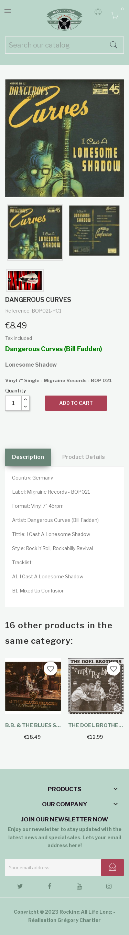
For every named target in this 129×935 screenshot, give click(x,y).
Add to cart (76, 403)
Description (28, 457)
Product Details (83, 457)
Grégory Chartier (79, 920)
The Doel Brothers (96, 725)
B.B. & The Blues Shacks (33, 725)
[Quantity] (13, 403)
